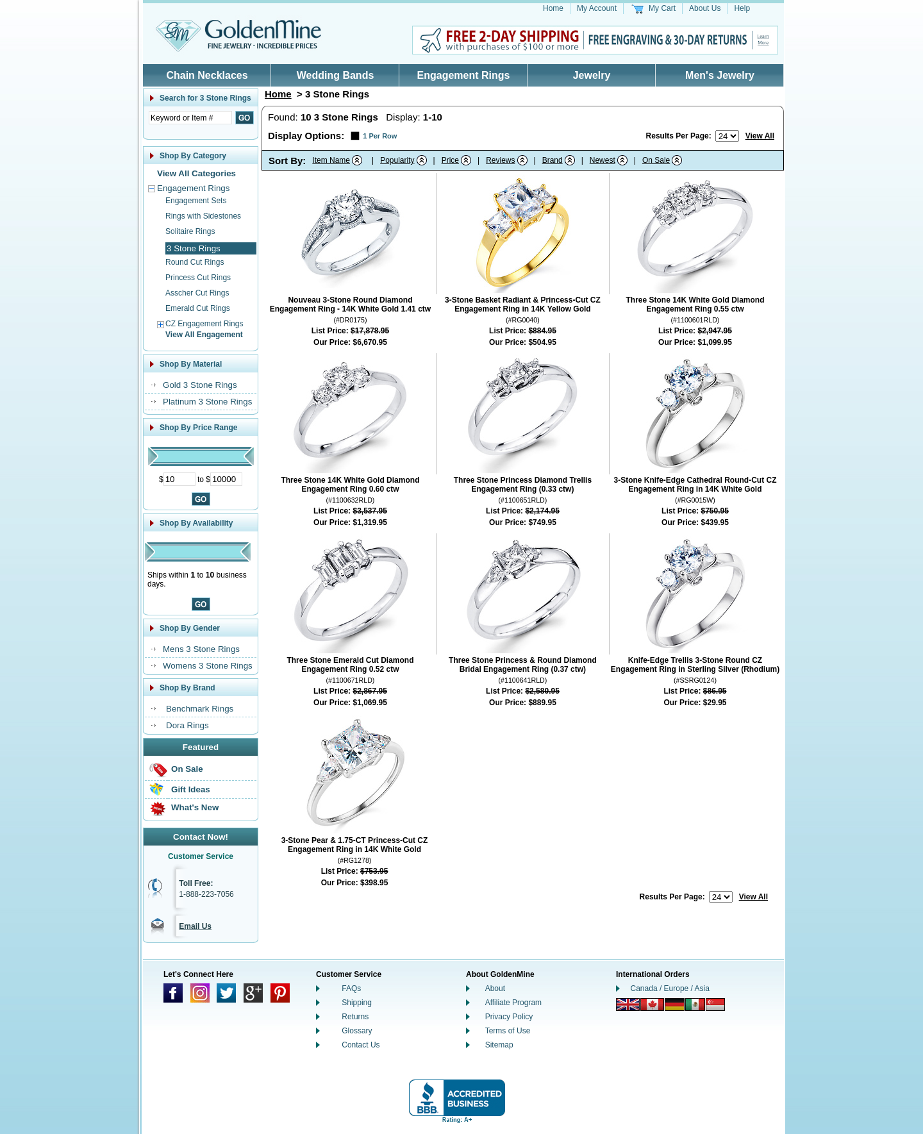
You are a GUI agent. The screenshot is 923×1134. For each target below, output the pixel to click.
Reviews (500, 160)
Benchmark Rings (199, 708)
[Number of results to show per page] (727, 136)
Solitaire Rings (190, 231)
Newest (602, 160)
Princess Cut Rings (198, 277)
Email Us (195, 926)
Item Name (331, 160)
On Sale (187, 769)
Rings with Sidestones (203, 216)
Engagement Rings (463, 75)
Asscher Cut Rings (197, 292)
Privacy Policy (509, 1016)
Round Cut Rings (194, 262)
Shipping (357, 1002)
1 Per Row (380, 136)
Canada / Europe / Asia (670, 988)
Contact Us (360, 1044)
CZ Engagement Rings (204, 323)
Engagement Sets (195, 200)
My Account (597, 8)
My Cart (662, 8)
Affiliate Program (513, 1002)
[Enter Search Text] (190, 117)
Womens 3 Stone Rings (208, 666)
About (495, 988)
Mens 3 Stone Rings (201, 649)
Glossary (357, 1030)
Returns (355, 1016)
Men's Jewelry (719, 75)
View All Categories (196, 173)
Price (450, 160)
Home (553, 8)
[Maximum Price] (226, 479)
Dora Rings (187, 725)
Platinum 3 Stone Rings (207, 401)
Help (742, 8)
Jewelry (592, 75)
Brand (552, 160)
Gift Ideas (190, 789)
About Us (704, 8)
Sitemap (499, 1044)
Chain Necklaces (206, 75)
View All (759, 135)
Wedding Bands (335, 75)
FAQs (351, 988)
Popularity (397, 160)
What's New (195, 807)
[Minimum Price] (179, 479)
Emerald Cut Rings (197, 308)
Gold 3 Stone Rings (200, 385)
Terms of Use (508, 1030)
